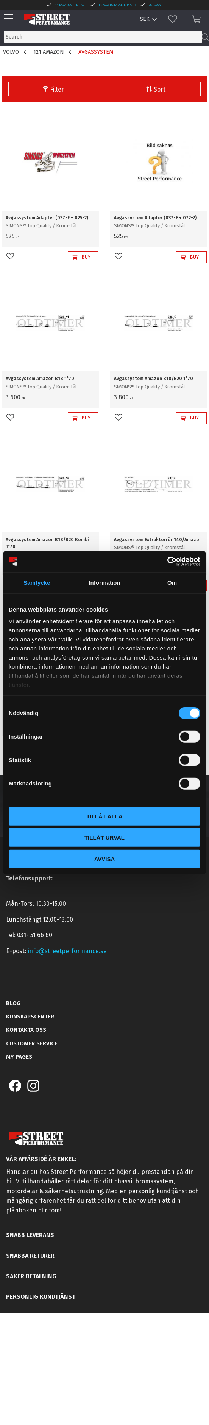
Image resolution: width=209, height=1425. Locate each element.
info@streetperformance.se (67, 951)
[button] (10, 18)
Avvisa (104, 858)
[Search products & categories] (103, 37)
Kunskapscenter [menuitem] (30, 1016)
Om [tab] (172, 582)
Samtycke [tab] (36, 582)
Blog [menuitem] (13, 1003)
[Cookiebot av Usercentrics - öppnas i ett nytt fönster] (167, 562)
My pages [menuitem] (19, 1056)
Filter (57, 89)
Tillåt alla (104, 816)
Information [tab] (104, 582)
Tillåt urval (104, 837)
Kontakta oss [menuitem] (26, 1029)
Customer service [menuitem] (32, 1043)
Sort (159, 89)
